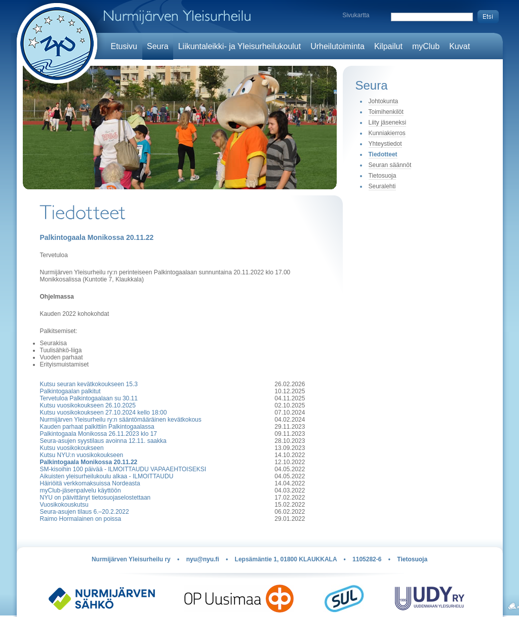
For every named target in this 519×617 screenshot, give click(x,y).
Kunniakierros (387, 133)
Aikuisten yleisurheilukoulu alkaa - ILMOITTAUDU (107, 476)
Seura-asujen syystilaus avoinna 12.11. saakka (103, 440)
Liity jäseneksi (388, 122)
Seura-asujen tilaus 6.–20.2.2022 (84, 511)
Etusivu (124, 46)
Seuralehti (382, 186)
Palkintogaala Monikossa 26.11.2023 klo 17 (98, 433)
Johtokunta (383, 101)
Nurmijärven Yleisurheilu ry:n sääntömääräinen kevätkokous (121, 419)
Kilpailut (388, 46)
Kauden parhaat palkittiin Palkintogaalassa (97, 426)
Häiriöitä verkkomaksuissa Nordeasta (90, 483)
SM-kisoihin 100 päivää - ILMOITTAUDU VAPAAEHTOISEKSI (123, 469)
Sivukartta (355, 15)
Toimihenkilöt (386, 111)
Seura (158, 46)
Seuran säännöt (390, 165)
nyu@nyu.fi (202, 559)
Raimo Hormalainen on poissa (81, 518)
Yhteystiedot (385, 143)
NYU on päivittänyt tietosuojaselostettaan (95, 497)
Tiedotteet (383, 154)
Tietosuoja (382, 175)
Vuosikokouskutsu (64, 504)
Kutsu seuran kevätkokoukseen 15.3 (89, 384)
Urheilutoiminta (337, 46)
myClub (426, 46)
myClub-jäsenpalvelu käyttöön (80, 490)
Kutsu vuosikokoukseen (72, 447)
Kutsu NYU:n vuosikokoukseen (82, 455)
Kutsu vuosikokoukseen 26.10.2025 (88, 405)
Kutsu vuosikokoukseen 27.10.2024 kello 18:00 (103, 412)
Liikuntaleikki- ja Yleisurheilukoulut (239, 46)
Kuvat (459, 46)
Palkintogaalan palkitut (70, 391)
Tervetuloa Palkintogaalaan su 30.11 (89, 398)
